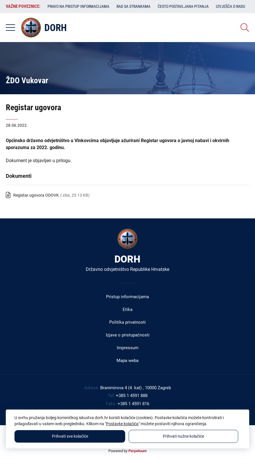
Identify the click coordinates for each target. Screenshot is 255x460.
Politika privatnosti (127, 322)
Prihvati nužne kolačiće (183, 436)
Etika (127, 309)
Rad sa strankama (133, 6)
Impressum (128, 347)
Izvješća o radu (230, 6)
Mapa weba (127, 360)
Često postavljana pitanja (183, 6)
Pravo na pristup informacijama (78, 6)
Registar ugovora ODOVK (36, 195)
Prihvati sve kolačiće (70, 436)
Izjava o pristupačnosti (128, 335)
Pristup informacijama (127, 296)
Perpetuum (137, 451)
